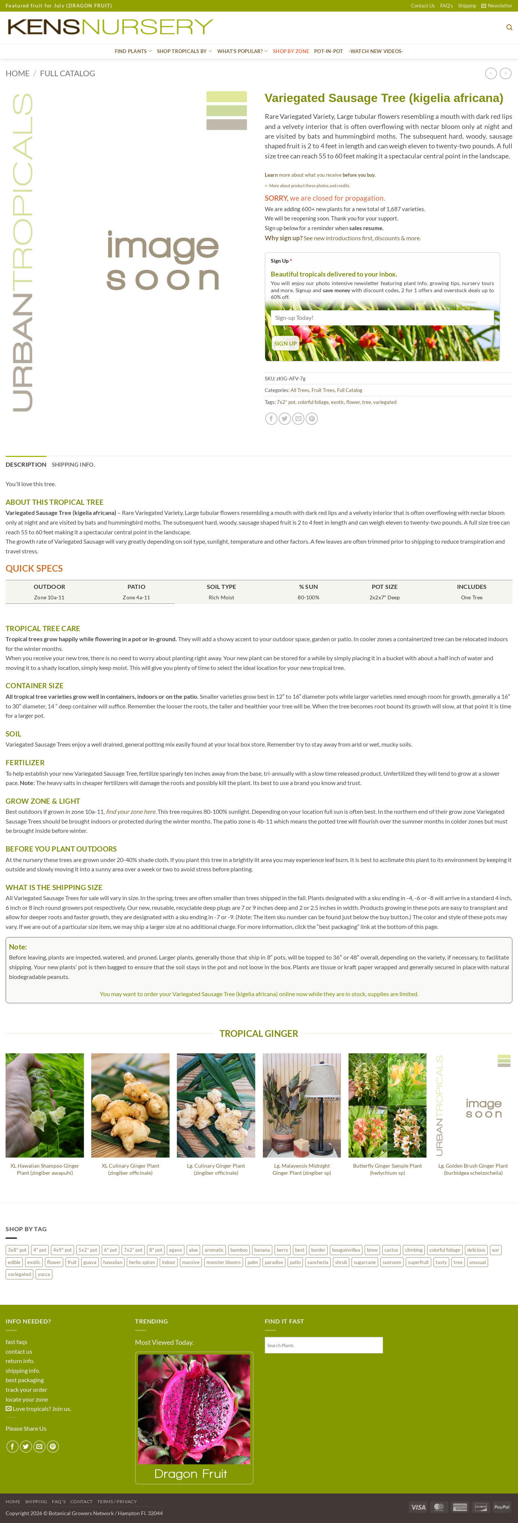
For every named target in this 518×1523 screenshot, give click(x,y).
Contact (81, 1501)
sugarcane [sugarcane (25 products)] (365, 1262)
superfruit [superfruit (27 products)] (418, 1262)
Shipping (467, 6)
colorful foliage (313, 402)
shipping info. (23, 1370)
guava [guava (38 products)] (89, 1262)
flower (353, 402)
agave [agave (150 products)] (175, 1250)
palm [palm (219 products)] (253, 1262)
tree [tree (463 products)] (458, 1262)
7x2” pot (286, 402)
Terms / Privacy (117, 1501)
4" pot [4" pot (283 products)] (39, 1250)
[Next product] (491, 73)
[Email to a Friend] (298, 419)
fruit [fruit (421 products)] (72, 1262)
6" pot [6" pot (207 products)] (110, 1250)
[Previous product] (505, 73)
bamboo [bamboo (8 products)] (239, 1250)
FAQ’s (446, 6)
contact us (19, 1351)
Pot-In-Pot (328, 51)
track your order (26, 1389)
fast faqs (16, 1341)
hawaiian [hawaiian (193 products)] (112, 1262)
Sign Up (281, 260)
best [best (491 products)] (299, 1250)
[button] (496, 5)
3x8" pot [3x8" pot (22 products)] (17, 1250)
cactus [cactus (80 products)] (391, 1250)
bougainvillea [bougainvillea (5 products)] (346, 1250)
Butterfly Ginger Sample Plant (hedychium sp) (387, 1169)
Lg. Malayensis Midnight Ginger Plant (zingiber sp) (302, 1169)
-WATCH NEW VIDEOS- (376, 51)
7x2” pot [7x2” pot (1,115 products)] (133, 1250)
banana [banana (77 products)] (262, 1250)
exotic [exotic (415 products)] (33, 1262)
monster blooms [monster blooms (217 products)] (223, 1262)
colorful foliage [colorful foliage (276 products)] (444, 1250)
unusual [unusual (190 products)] (477, 1262)
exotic (337, 402)
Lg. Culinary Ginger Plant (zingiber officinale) (216, 1169)
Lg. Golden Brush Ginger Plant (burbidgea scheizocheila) (473, 1169)
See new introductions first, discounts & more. (362, 237)
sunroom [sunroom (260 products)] (392, 1262)
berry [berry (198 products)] (282, 1250)
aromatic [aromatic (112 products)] (214, 1250)
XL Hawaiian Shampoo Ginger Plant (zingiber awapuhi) (44, 1169)
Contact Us (423, 6)
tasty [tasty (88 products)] (441, 1262)
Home (18, 73)
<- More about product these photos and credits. (307, 185)
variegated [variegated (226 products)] (19, 1274)
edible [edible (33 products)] (14, 1262)
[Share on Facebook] (271, 419)
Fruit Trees (323, 390)
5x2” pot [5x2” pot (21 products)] (88, 1250)
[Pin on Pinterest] (312, 419)
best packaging (25, 1379)
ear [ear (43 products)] (495, 1250)
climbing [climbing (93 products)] (414, 1250)
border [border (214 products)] (318, 1250)
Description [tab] (26, 464)
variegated (384, 402)
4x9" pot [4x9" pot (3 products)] (62, 1250)
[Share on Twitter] (285, 419)
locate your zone (27, 1399)
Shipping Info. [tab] (73, 464)
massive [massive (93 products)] (191, 1262)
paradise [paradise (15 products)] (274, 1262)
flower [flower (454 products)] (54, 1262)
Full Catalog (67, 73)
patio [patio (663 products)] (295, 1262)
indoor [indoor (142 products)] (168, 1262)
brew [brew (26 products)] (372, 1250)
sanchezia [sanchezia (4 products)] (317, 1262)
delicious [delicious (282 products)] (476, 1250)
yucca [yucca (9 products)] (44, 1274)
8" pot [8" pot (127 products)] (155, 1250)
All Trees (300, 390)
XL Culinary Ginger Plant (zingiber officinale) (130, 1169)
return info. (20, 1360)
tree (366, 402)
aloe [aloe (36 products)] (193, 1250)
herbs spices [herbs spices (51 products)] (142, 1262)
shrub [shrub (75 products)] (341, 1262)
